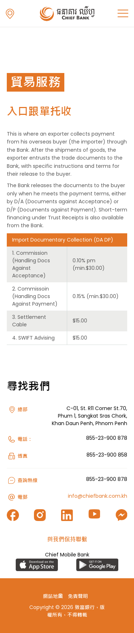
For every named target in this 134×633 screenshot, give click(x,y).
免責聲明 (78, 596)
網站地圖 (53, 596)
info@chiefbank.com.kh (97, 496)
